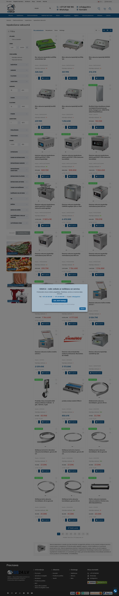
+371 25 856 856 (60, 296)
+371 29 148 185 (47, 296)
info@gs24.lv (76, 296)
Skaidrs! (83, 308)
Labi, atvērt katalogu (59, 300)
